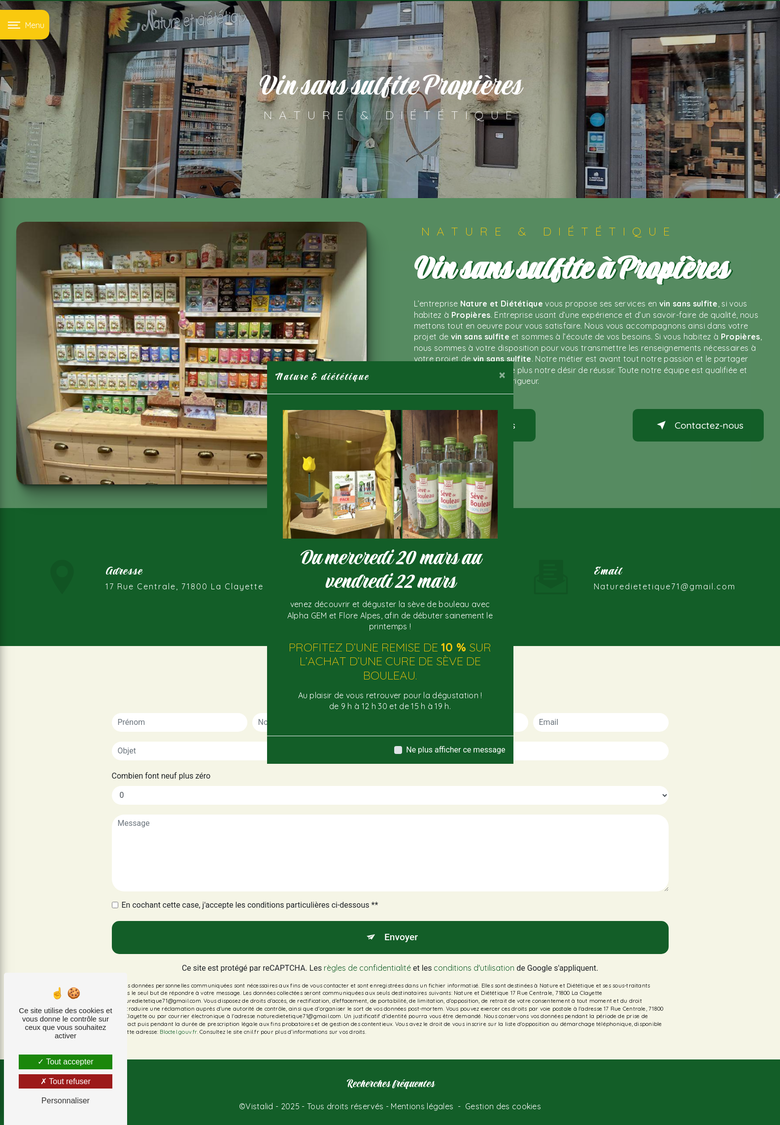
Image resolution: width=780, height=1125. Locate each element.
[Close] (502, 375)
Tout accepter (65, 1061)
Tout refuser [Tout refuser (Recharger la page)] (65, 1081)
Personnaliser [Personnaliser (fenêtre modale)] (65, 1100)
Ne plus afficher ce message (455, 749)
